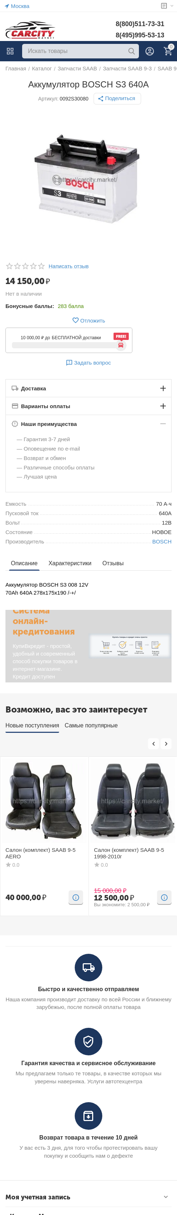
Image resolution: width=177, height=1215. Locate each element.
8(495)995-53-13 (140, 35)
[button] (117, 98)
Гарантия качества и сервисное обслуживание (88, 1063)
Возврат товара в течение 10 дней (88, 1137)
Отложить (88, 320)
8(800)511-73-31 (140, 24)
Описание (24, 563)
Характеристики (70, 563)
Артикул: (48, 99)
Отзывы (113, 563)
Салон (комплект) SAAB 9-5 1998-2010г (129, 853)
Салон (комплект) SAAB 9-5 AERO (40, 853)
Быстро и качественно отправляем (88, 989)
